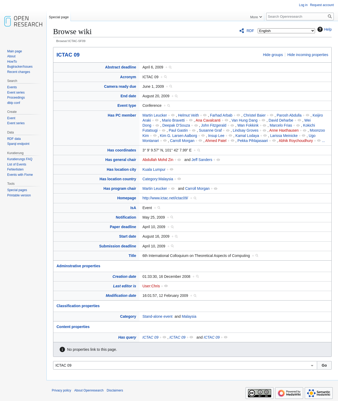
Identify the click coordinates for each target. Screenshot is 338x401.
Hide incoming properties (307, 55)
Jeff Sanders (201, 160)
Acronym (128, 77)
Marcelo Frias (281, 125)
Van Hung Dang (245, 120)
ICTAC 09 (68, 55)
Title (132, 255)
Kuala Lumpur (154, 169)
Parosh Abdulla (289, 115)
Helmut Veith (188, 115)
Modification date (121, 295)
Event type (127, 105)
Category (128, 316)
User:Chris (151, 286)
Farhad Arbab (221, 115)
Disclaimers (115, 390)
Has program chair (120, 188)
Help (324, 29)
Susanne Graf (210, 130)
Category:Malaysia (158, 179)
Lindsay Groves (245, 130)
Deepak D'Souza (176, 125)
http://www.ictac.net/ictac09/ (165, 198)
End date (128, 96)
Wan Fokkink (248, 125)
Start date (127, 236)
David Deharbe (281, 120)
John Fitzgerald (213, 125)
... (323, 141)
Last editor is (124, 286)
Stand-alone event (158, 316)
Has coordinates (121, 150)
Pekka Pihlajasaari (252, 141)
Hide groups (273, 55)
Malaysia (189, 316)
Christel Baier (254, 115)
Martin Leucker (155, 115)
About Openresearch (89, 390)
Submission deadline (117, 246)
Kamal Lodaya (247, 135)
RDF (250, 31)
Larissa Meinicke (284, 135)
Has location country (118, 179)
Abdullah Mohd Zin (158, 160)
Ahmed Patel (215, 141)
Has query (127, 337)
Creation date (124, 276)
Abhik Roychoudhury (296, 141)
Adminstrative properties (78, 266)
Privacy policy (61, 390)
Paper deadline (123, 227)
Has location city (121, 169)
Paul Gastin (178, 130)
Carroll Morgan (182, 141)
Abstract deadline (120, 67)
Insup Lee (216, 135)
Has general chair (120, 160)
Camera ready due (120, 86)
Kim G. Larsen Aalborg (178, 135)
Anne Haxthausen (284, 130)
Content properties (73, 327)
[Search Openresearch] (300, 16)
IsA (133, 208)
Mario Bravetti (173, 120)
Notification (126, 217)
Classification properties (78, 306)
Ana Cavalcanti (208, 120)
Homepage (126, 198)
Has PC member (122, 115)
